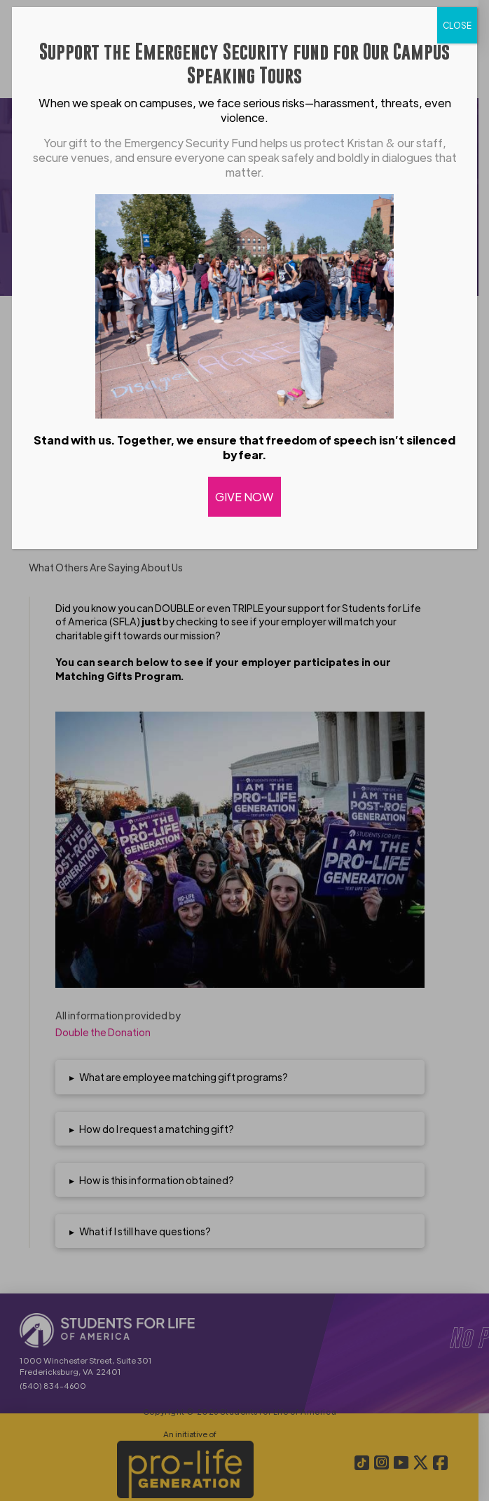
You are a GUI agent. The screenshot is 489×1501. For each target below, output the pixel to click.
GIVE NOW (244, 496)
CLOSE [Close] (457, 25)
